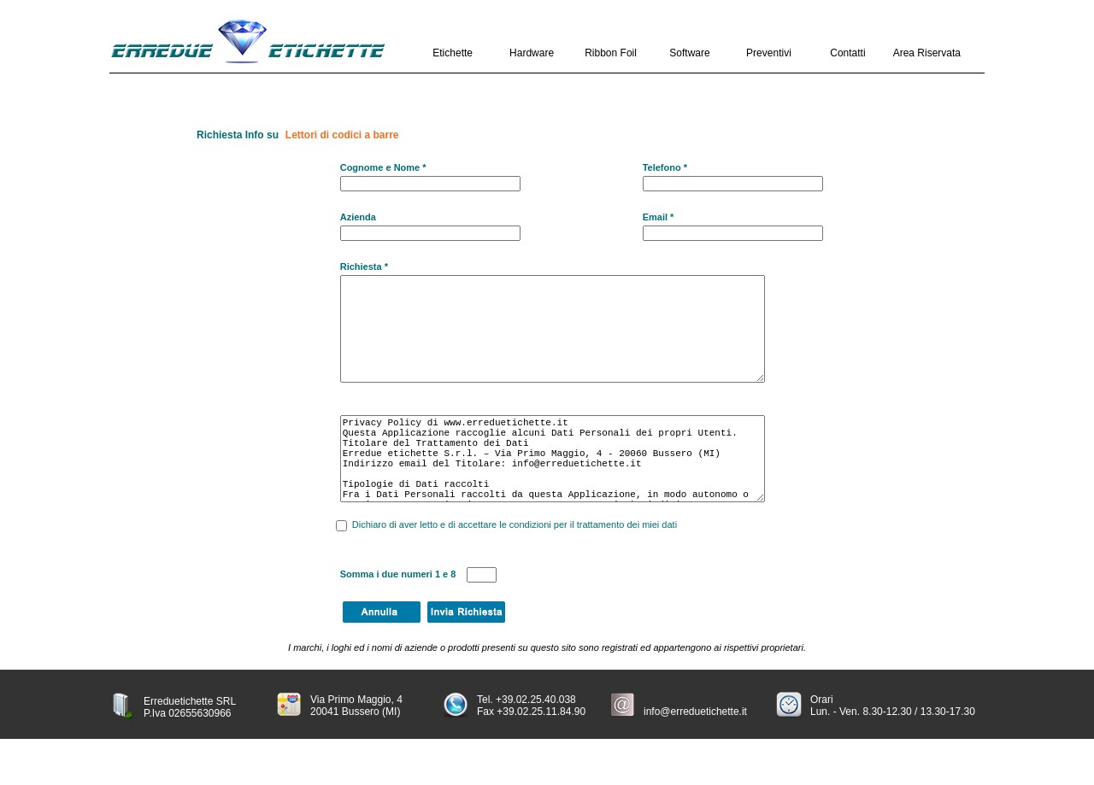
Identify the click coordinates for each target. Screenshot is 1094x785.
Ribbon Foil (611, 53)
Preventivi (768, 53)
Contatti (847, 53)
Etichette (452, 53)
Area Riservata (927, 53)
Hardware (531, 53)
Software (689, 53)
